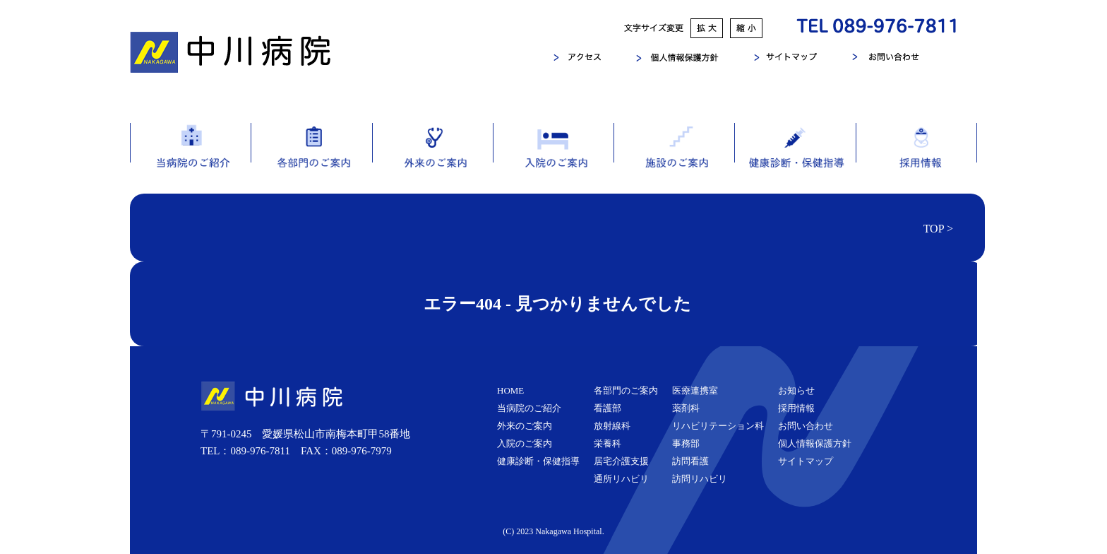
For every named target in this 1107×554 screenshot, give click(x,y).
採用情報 (916, 158)
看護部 (607, 408)
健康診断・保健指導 (795, 158)
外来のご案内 (432, 158)
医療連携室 (695, 390)
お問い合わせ (805, 425)
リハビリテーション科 (718, 425)
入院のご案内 (553, 158)
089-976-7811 (260, 450)
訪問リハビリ (699, 478)
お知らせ (796, 390)
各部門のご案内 (311, 158)
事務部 (686, 443)
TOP (933, 229)
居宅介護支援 (621, 461)
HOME (510, 390)
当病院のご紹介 (190, 158)
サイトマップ (805, 461)
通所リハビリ (621, 478)
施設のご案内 (674, 158)
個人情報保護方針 (814, 443)
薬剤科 (686, 408)
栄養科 (607, 443)
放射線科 (612, 425)
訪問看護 (690, 461)
